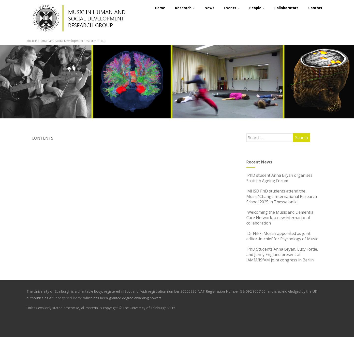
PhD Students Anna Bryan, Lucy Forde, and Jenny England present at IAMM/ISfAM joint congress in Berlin (282, 254)
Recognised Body (67, 298)
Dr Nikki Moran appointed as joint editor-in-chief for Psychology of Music (282, 236)
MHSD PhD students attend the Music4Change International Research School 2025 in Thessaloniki (281, 196)
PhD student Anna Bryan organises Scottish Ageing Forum (279, 178)
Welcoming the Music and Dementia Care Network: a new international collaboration (279, 217)
